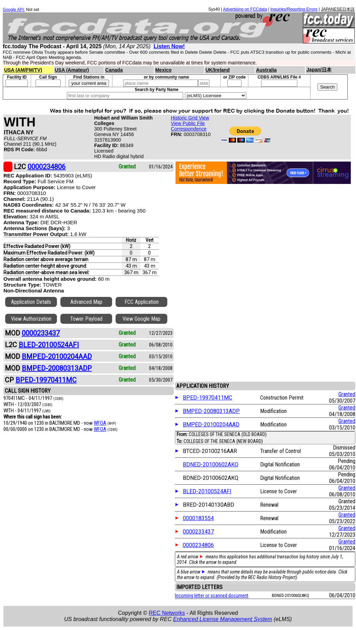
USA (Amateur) (72, 70)
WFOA (100, 423)
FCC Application (142, 302)
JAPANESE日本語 (338, 9)
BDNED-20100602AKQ (210, 464)
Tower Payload (86, 319)
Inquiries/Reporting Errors (294, 9)
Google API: (14, 9)
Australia (266, 70)
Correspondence (189, 129)
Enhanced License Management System (222, 619)
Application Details (31, 302)
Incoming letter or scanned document (211, 595)
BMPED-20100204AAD (211, 424)
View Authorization (31, 319)
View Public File (188, 123)
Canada (114, 70)
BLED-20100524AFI (207, 491)
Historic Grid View (190, 118)
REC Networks (167, 613)
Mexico (163, 70)
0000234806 (198, 545)
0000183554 (198, 518)
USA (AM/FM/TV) (23, 70)
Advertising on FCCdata (245, 9)
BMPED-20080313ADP (211, 411)
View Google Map (141, 319)
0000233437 (198, 531)
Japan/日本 (318, 69)
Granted (346, 394)
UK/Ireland (218, 70)
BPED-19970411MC (207, 397)
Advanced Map (86, 302)
